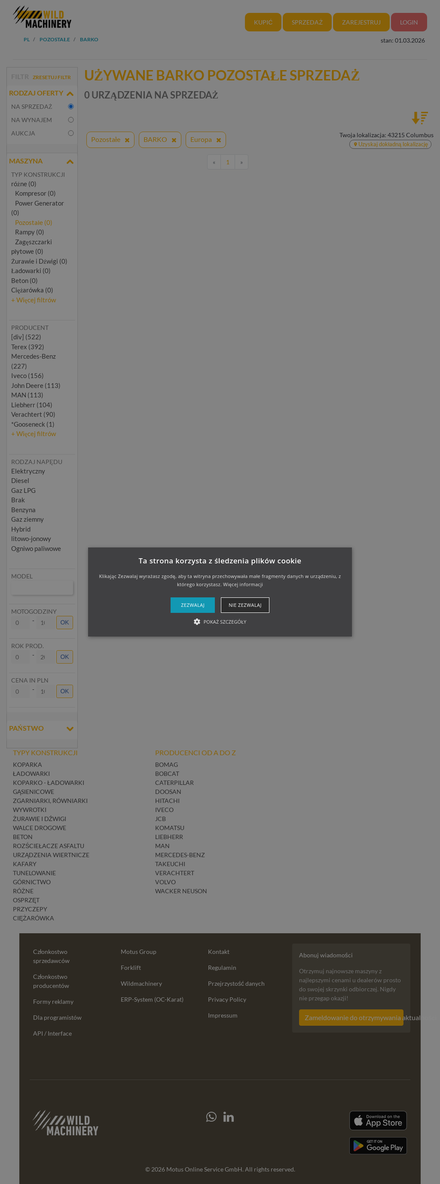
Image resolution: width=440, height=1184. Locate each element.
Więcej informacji (243, 584)
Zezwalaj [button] (193, 605)
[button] (220, 592)
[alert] (220, 592)
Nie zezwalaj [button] (245, 605)
